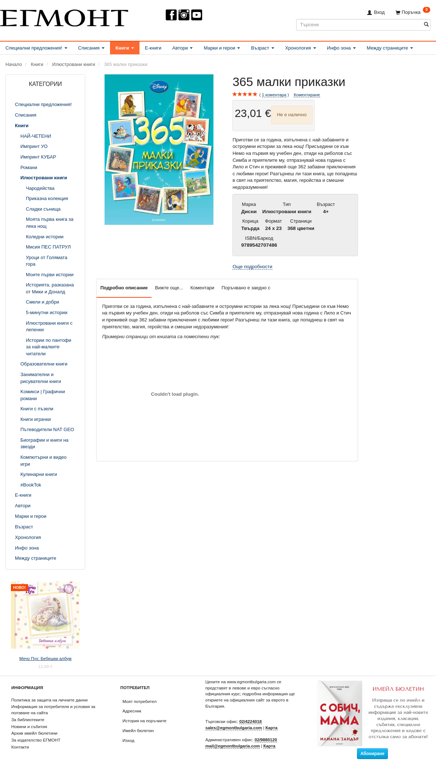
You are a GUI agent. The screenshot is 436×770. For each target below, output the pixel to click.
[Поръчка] (413, 12)
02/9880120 (266, 739)
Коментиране (307, 94)
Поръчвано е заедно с (245, 287)
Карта (272, 727)
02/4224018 (250, 721)
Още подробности (252, 266)
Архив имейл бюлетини (34, 733)
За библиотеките (27, 719)
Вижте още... (169, 287)
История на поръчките (144, 720)
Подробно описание (124, 287)
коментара (274, 94)
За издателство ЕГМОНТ (35, 740)
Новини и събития (29, 726)
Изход (128, 740)
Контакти (20, 746)
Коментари (202, 287)
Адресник (131, 710)
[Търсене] (426, 24)
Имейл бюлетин (138, 730)
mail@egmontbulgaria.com (232, 745)
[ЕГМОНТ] (64, 16)
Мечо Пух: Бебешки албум (45, 658)
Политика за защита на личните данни (49, 699)
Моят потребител (139, 701)
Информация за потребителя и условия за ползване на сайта (53, 709)
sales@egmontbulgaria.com (233, 727)
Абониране (373, 753)
